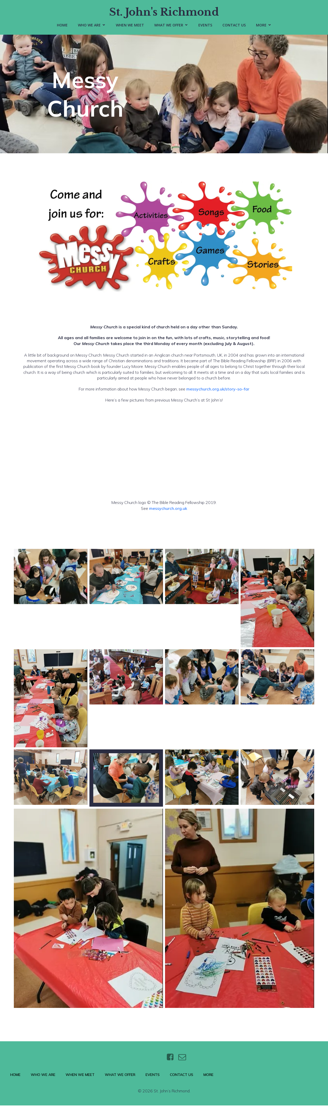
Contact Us (234, 25)
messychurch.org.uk (168, 509)
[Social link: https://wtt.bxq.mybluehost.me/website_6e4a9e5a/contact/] (184, 1059)
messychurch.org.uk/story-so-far (217, 390)
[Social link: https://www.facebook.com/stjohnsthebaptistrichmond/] (172, 1059)
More (208, 1076)
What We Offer (120, 1076)
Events (205, 25)
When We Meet (130, 25)
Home (62, 25)
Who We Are (43, 1076)
